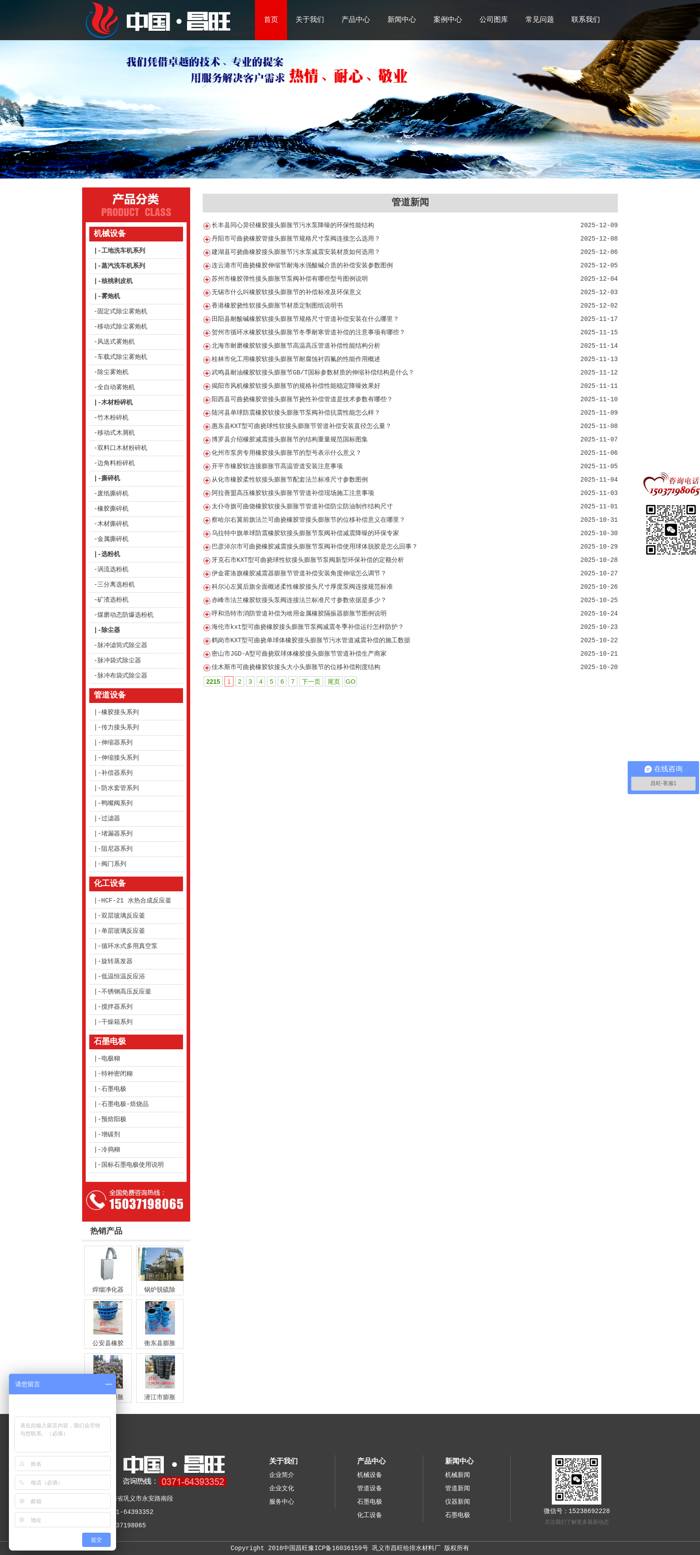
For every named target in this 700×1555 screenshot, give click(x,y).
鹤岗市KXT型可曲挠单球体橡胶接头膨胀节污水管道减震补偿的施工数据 (311, 640)
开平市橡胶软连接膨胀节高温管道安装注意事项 (277, 466)
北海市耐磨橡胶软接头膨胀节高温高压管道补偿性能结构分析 (296, 345)
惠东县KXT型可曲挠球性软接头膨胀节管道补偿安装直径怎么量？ (302, 426)
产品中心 (356, 20)
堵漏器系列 (117, 833)
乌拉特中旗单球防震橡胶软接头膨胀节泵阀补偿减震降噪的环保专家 (305, 533)
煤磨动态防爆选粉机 (125, 615)
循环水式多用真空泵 (129, 946)
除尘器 (110, 630)
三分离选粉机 (116, 584)
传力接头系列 (120, 727)
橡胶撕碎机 (113, 508)
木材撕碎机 (113, 524)
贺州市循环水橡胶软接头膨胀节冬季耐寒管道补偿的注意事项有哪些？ (308, 332)
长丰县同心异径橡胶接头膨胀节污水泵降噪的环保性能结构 (293, 225)
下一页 (311, 681)
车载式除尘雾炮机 (122, 357)
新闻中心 (402, 20)
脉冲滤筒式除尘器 (122, 645)
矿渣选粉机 (113, 599)
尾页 (334, 681)
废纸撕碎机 (113, 493)
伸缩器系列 (117, 742)
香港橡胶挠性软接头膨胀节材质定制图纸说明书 (277, 305)
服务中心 (281, 1501)
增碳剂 (110, 1134)
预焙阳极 (113, 1119)
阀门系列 (113, 864)
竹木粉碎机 (113, 417)
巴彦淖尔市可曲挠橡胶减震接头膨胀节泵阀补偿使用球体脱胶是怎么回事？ (315, 546)
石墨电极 (110, 1041)
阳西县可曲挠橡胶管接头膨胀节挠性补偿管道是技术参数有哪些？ (302, 399)
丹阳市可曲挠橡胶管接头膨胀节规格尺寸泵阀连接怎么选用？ (296, 238)
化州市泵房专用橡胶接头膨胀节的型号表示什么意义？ (287, 453)
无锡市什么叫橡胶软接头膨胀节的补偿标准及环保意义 (287, 292)
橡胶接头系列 (120, 712)
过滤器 (110, 818)
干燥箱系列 (117, 1022)
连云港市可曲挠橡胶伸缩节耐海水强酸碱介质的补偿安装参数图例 (302, 265)
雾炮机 (110, 296)
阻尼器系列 (117, 848)
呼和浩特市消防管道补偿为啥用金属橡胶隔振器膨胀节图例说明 (299, 613)
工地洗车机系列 (123, 250)
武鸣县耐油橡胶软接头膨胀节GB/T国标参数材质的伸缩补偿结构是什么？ (313, 372)
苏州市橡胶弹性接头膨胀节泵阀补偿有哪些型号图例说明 (290, 279)
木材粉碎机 (117, 402)
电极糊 (110, 1058)
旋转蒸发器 (117, 961)
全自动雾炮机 (116, 387)
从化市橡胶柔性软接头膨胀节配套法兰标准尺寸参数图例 (290, 479)
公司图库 (493, 20)
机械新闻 (457, 1475)
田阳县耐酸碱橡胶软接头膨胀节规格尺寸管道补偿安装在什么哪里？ (305, 319)
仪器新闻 (457, 1501)
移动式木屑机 (116, 433)
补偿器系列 (117, 773)
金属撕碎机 (113, 539)
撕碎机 (110, 478)
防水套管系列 (120, 788)
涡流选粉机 (113, 569)
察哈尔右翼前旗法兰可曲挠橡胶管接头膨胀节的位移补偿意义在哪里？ (308, 520)
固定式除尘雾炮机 (122, 311)
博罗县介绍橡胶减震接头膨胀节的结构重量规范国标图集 (290, 439)
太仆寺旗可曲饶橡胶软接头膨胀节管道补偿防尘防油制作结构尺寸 (302, 506)
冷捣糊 (110, 1149)
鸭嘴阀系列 (117, 803)
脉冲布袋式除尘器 (122, 675)
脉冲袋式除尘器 (119, 660)
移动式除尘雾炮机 (122, 326)
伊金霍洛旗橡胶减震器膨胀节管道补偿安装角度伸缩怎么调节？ (299, 573)
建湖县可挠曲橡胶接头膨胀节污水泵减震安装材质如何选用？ (296, 252)
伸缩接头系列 (120, 757)
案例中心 (447, 20)
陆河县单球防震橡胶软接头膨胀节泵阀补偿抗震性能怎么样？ (296, 412)
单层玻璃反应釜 (123, 931)
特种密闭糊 (117, 1073)
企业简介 (281, 1475)
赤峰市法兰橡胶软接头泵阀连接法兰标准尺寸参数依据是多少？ (299, 600)
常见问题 (539, 20)
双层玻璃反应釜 (123, 915)
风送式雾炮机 (116, 341)
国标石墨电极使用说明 (132, 1164)
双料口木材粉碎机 (122, 448)
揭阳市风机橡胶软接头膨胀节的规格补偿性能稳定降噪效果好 (296, 386)
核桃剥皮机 (117, 281)
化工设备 (110, 883)
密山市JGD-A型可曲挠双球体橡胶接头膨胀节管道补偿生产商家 (299, 653)
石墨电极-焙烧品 (125, 1104)
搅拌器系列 (117, 1006)
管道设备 (110, 695)
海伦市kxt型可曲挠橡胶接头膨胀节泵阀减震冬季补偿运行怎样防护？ (308, 627)
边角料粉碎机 (116, 463)
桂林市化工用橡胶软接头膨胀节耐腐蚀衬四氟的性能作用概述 (296, 359)
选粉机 (110, 554)
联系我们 (585, 20)
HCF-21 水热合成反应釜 (136, 900)
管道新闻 (457, 1488)
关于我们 (310, 20)
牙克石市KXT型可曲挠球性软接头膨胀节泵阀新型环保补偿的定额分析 (308, 560)
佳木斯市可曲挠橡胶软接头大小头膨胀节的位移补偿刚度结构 (296, 667)
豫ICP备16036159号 (338, 1548)
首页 (271, 20)
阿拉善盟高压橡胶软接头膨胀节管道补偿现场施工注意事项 (293, 493)
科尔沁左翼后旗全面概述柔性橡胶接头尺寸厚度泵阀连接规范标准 (302, 586)
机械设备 (110, 233)
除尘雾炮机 (113, 372)
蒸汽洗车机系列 (123, 266)
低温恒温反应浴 (123, 976)
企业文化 (281, 1488)
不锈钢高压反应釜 (126, 991)
